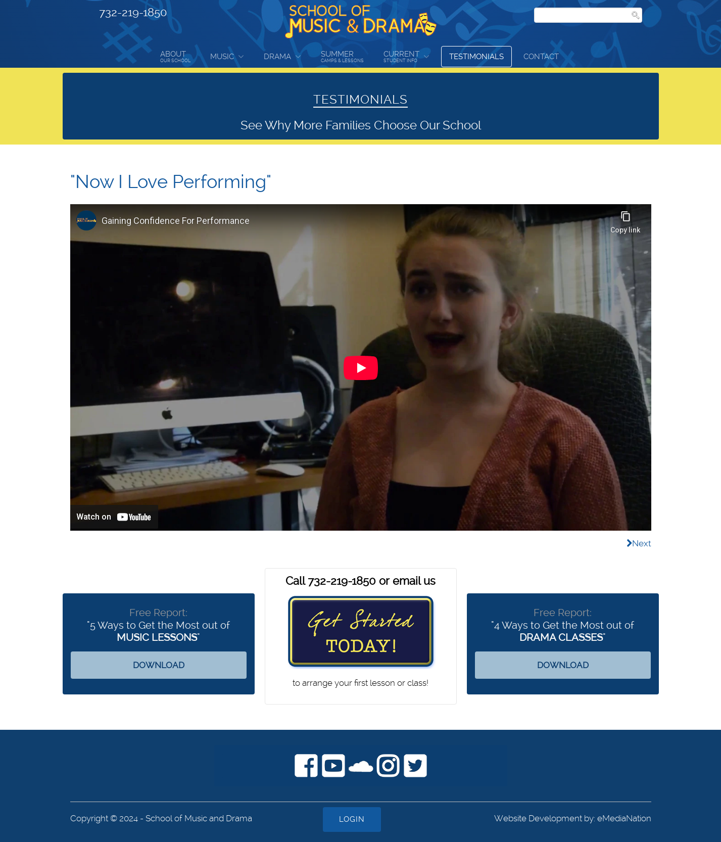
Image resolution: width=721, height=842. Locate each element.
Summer (342, 56)
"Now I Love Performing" (170, 182)
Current (401, 56)
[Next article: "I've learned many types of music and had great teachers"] (639, 543)
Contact (541, 56)
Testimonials (476, 56)
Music (222, 56)
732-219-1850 (133, 12)
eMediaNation (624, 818)
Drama (277, 56)
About (175, 56)
